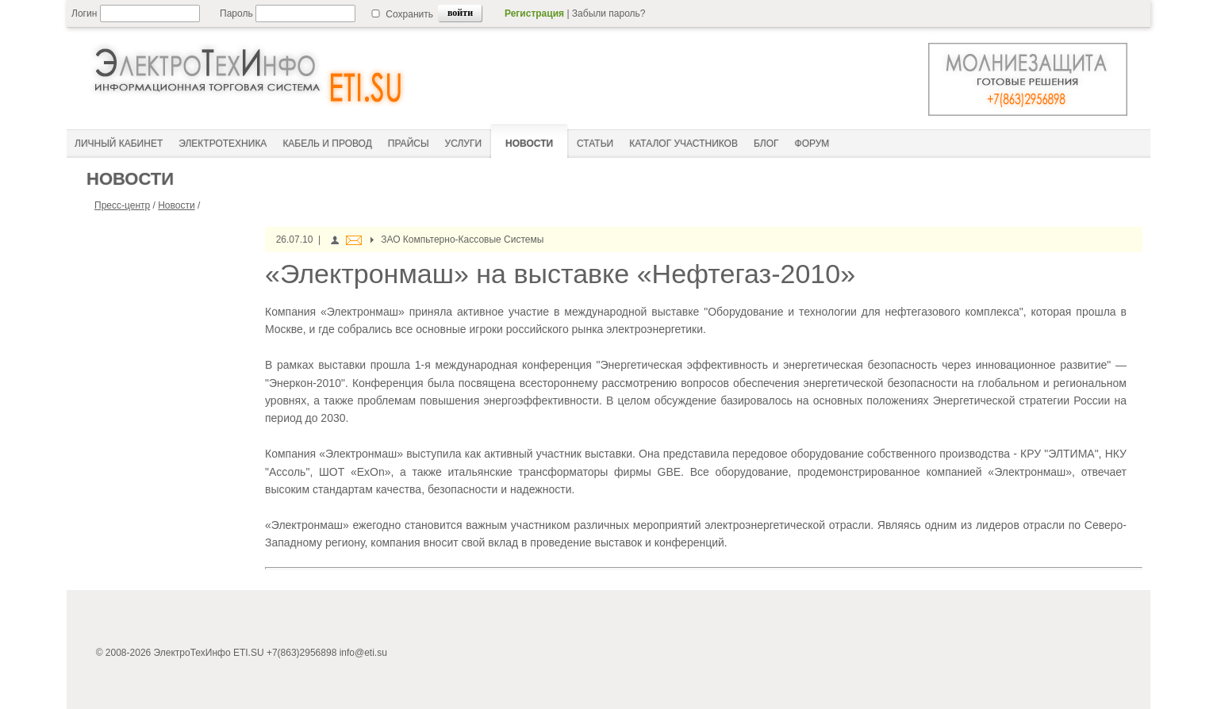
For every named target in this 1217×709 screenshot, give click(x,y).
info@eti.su (363, 652)
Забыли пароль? (609, 13)
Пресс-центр (122, 205)
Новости (176, 205)
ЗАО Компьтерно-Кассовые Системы (462, 239)
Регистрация (534, 13)
